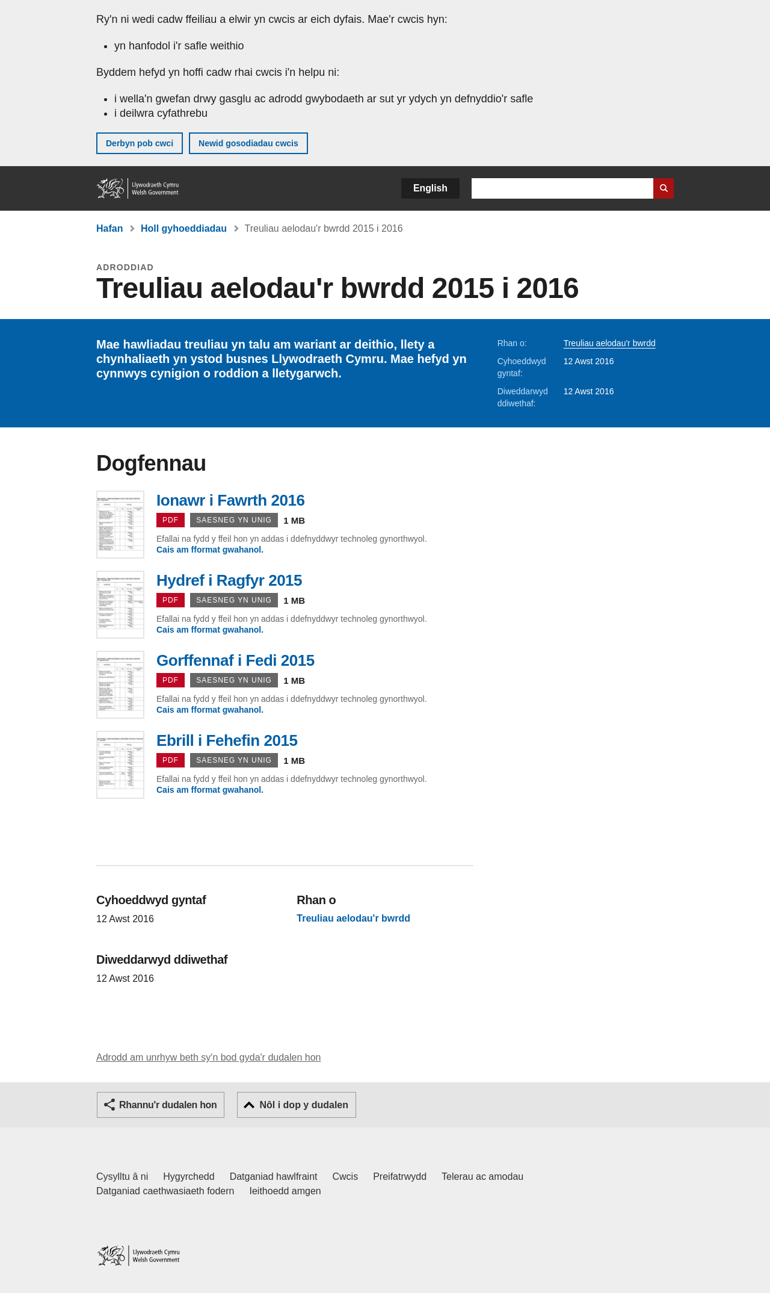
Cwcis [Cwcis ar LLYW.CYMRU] (346, 1176)
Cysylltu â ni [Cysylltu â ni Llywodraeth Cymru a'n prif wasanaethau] (122, 1176)
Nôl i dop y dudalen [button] (303, 1105)
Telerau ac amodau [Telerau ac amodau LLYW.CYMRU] (482, 1176)
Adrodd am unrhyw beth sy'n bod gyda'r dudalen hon (208, 1057)
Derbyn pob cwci (139, 143)
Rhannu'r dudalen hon (168, 1105)
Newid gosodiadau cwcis (248, 143)
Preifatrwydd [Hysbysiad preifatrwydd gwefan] (400, 1176)
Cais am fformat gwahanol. (209, 549)
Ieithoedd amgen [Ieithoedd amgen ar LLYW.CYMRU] (285, 1191)
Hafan (109, 228)
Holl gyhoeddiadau (184, 228)
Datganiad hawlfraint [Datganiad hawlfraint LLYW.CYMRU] (274, 1176)
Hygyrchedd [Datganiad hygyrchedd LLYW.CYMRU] (188, 1176)
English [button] (430, 188)
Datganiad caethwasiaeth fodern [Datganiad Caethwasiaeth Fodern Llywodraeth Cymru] (165, 1191)
